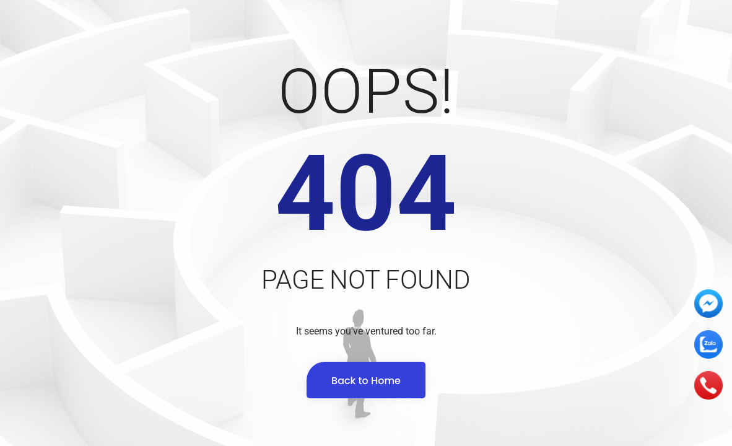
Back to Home (366, 381)
